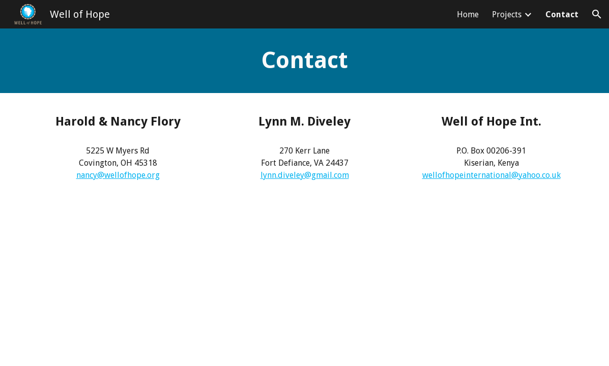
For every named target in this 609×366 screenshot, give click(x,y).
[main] (305, 61)
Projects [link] (506, 14)
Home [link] (468, 14)
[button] (597, 14)
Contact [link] (561, 14)
